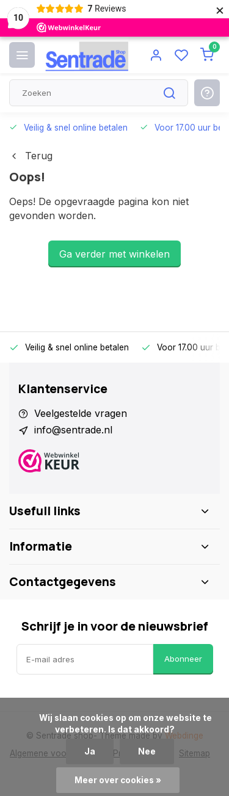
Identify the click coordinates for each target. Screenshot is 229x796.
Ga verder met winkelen (114, 254)
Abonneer (183, 659)
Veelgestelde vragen (80, 413)
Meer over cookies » (118, 780)
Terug (31, 156)
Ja (89, 751)
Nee (147, 751)
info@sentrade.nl (73, 430)
